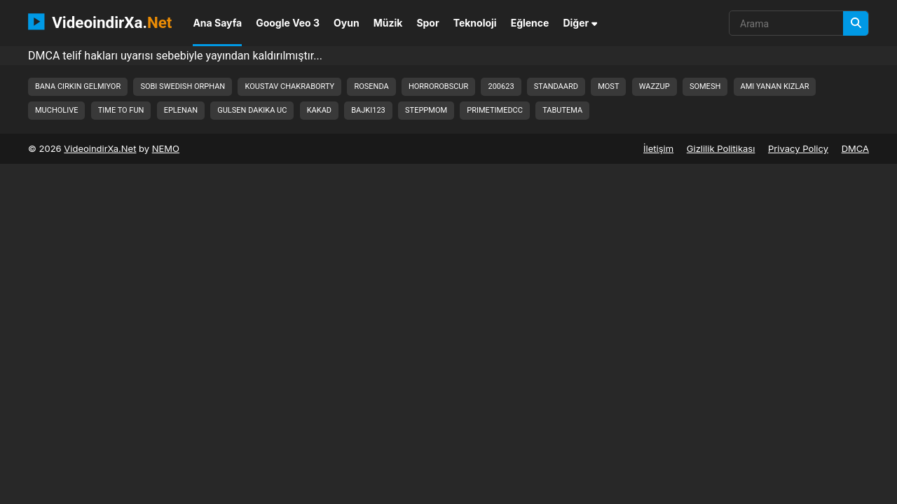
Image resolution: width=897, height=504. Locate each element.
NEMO (165, 148)
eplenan (181, 110)
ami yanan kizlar (775, 86)
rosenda (371, 86)
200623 (501, 86)
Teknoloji (475, 23)
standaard (556, 86)
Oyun (347, 23)
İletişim (658, 148)
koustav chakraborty (289, 86)
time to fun (121, 110)
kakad (319, 110)
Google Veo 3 (288, 23)
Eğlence (530, 23)
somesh (705, 86)
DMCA (855, 148)
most (608, 86)
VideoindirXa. (100, 22)
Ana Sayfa (217, 23)
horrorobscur (438, 86)
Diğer (580, 23)
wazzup (654, 86)
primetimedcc (495, 110)
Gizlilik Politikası (721, 148)
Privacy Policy (798, 148)
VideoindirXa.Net (100, 148)
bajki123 (368, 110)
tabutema (562, 110)
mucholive (56, 110)
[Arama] (855, 23)
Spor (427, 23)
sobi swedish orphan (182, 86)
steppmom (426, 110)
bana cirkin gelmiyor (78, 86)
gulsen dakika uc (252, 110)
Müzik (388, 23)
